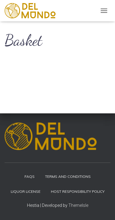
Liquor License (25, 191)
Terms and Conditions (68, 176)
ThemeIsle (78, 205)
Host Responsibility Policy (78, 191)
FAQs (30, 176)
